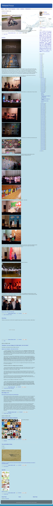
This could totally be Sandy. (7, 444)
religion (41, 45)
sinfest (47, 47)
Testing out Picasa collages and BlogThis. (10, 417)
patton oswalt (49, 41)
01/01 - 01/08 (43, 149)
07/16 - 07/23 (43, 116)
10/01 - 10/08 (43, 104)
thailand (50, 48)
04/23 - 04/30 (43, 130)
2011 (41, 71)
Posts (41, 22)
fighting (41, 35)
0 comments (20, 339)
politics (8, 413)
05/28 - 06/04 (43, 124)
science (46, 46)
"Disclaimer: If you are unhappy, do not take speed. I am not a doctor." (15, 345)
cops (48, 33)
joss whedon (44, 38)
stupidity (41, 48)
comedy (5, 388)
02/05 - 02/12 (43, 143)
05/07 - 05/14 (43, 128)
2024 (41, 56)
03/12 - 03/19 (43, 137)
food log (44, 35)
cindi (4, 466)
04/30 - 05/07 (43, 129)
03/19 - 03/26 (43, 136)
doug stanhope (44, 34)
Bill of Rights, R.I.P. (5, 392)
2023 (41, 57)
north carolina (43, 41)
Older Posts (35, 496)
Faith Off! (3, 469)
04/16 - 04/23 (43, 131)
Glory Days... (4, 318)
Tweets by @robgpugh (43, 27)
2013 (41, 69)
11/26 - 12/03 (43, 84)
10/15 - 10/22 (43, 91)
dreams (47, 34)
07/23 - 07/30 (43, 115)
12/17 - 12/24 (43, 80)
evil (50, 34)
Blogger (36, 502)
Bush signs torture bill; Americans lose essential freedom (10, 394)
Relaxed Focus (8, 6)
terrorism (10, 413)
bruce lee (50, 31)
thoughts (42, 50)
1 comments (20, 313)
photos (7, 34)
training (47, 50)
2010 (41, 72)
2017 (41, 64)
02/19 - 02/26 (43, 141)
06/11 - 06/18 (43, 122)
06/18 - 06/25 (43, 121)
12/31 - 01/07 (43, 78)
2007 (41, 76)
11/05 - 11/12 (43, 87)
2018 (41, 63)
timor (45, 50)
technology (44, 48)
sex (48, 46)
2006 (41, 77)
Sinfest (3, 491)
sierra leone (43, 47)
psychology (47, 43)
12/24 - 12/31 (43, 79)
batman (44, 31)
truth (49, 50)
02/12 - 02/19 (43, 142)
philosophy (12, 388)
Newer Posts (4, 496)
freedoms (9, 388)
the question (41, 49)
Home (20, 496)
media (50, 39)
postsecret (6, 466)
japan (4, 34)
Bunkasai (3, 37)
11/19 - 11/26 (43, 85)
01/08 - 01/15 (43, 148)
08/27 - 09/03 (43, 110)
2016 (41, 65)
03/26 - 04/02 (43, 135)
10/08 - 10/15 (43, 103)
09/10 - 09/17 (43, 108)
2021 (41, 59)
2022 (41, 58)
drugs (7, 388)
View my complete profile (46, 14)
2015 (41, 66)
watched (48, 51)
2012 (41, 70)
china (45, 32)
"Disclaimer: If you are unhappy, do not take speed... (45, 96)
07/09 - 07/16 (43, 117)
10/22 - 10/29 (43, 90)
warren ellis (45, 51)
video (4, 340)
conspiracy (44, 33)
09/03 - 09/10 (43, 109)
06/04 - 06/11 (43, 123)
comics (41, 33)
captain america (42, 32)
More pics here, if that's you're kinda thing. (8, 311)
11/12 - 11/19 (43, 86)
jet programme (8, 314)
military (43, 40)
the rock (44, 49)
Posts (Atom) (7, 498)
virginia (43, 51)
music (48, 40)
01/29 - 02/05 (43, 144)
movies (46, 40)
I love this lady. (43, 92)
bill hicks (47, 31)
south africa (49, 47)
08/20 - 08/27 (43, 111)
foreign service (49, 35)
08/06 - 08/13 (43, 114)
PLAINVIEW (29, 502)
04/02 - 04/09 (43, 134)
